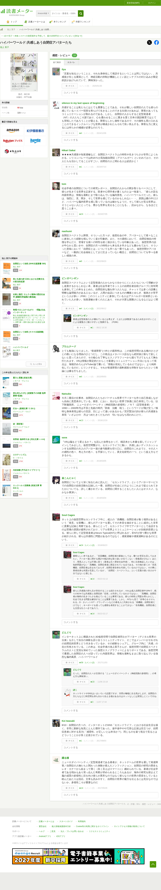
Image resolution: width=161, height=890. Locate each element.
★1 (80, 167)
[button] (81, 13)
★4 (80, 133)
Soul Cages (68, 515)
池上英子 (16, 350)
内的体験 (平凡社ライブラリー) (26, 470)
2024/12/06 (101, 133)
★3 (80, 461)
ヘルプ (42, 831)
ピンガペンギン (70, 278)
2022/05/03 (101, 377)
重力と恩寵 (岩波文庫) (22, 378)
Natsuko (66, 393)
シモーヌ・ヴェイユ (21, 381)
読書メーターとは (46, 821)
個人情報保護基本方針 (61, 826)
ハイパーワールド (20, 347)
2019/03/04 (101, 498)
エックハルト (18, 491)
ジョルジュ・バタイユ (22, 442)
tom (64, 184)
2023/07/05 (102, 214)
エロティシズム (19, 455)
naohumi (67, 231)
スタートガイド (66, 821)
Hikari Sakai (68, 150)
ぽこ (75, 690)
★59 (81, 662)
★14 (92, 579)
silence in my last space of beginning (83, 103)
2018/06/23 (102, 545)
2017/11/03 (102, 663)
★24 (81, 214)
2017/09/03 (101, 741)
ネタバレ (71, 62)
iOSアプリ (60, 836)
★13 (81, 420)
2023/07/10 (101, 167)
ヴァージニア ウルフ (21, 427)
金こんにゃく (69, 478)
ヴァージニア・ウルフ (22, 412)
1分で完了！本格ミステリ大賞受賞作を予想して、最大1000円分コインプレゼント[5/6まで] (43, 36)
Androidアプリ (45, 836)
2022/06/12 (101, 308)
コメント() (84, 86)
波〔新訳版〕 (19, 424)
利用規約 (82, 821)
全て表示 (57, 62)
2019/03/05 (101, 461)
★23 (92, 682)
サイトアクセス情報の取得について (129, 826)
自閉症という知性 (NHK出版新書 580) (29, 264)
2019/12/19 (102, 420)
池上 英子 (11, 29)
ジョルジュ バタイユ (21, 473)
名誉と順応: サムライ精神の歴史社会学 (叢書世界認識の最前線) (29, 295)
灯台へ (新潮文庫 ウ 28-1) (24, 408)
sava (64, 437)
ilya (64, 69)
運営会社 (43, 826)
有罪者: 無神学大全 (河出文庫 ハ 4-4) (29, 439)
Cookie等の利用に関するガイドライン (92, 826)
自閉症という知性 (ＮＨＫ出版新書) (28, 332)
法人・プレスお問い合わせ (72, 831)
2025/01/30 (97, 86)
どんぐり (66, 632)
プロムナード (69, 346)
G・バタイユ (18, 458)
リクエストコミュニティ (99, 831)
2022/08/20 (101, 261)
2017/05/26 (102, 788)
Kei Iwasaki (68, 720)
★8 (80, 261)
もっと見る (36, 364)
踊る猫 (65, 757)
